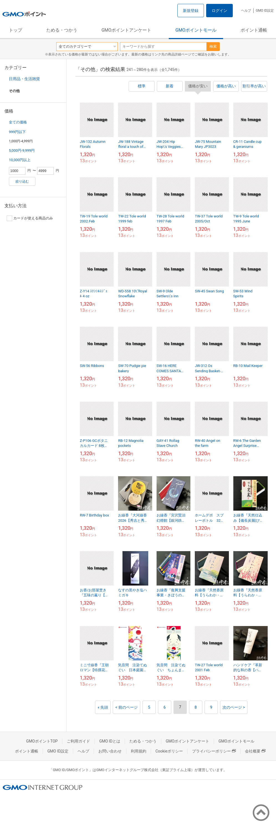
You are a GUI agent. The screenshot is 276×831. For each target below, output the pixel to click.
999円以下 (17, 132)
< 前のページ (126, 707)
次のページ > (234, 707)
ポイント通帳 (254, 30)
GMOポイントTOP (42, 741)
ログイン (219, 10)
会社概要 (255, 751)
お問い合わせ (110, 751)
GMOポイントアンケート (126, 30)
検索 (213, 46)
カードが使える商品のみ (30, 218)
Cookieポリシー (169, 751)
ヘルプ (246, 10)
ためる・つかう (61, 30)
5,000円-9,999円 (22, 150)
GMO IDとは (109, 741)
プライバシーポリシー (214, 751)
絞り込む (22, 181)
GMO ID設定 (265, 10)
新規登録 (190, 10)
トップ (15, 30)
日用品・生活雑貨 (24, 79)
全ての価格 (18, 122)
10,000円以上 (19, 160)
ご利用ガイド (78, 741)
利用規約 (138, 751)
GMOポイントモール (195, 30)
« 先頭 (103, 707)
